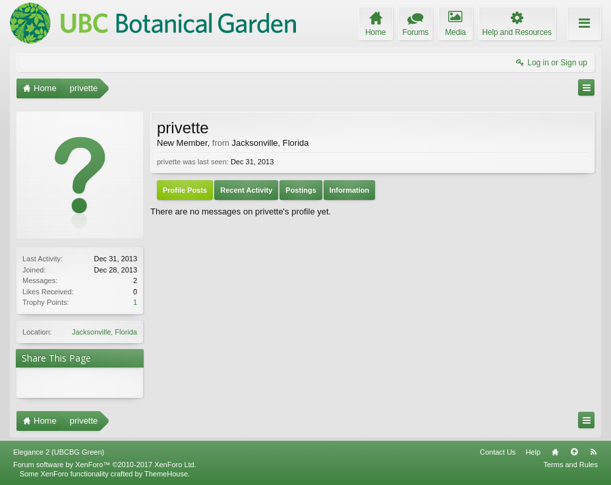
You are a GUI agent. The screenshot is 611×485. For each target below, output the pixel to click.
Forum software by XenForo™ (104, 465)
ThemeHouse (166, 474)
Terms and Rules (570, 465)
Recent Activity (246, 190)
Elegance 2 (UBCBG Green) (58, 452)
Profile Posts (185, 190)
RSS (593, 452)
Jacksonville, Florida (104, 332)
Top (574, 452)
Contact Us (497, 452)
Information (350, 190)
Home (555, 452)
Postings (300, 190)
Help (532, 452)
